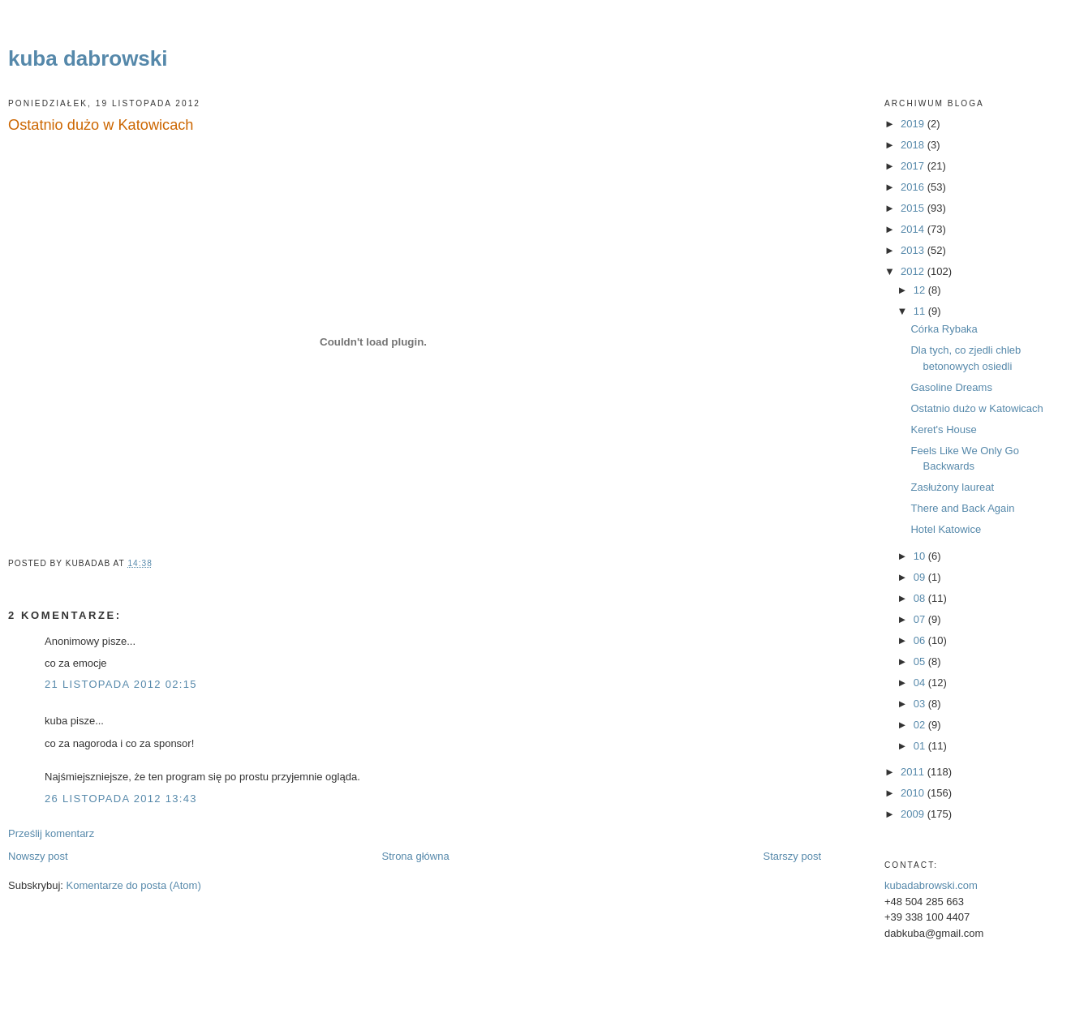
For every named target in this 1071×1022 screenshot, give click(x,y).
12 (921, 290)
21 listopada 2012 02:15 (121, 684)
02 (921, 725)
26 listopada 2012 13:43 (121, 798)
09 (921, 577)
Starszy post (792, 856)
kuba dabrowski (88, 58)
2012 (914, 271)
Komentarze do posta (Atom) (134, 885)
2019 (914, 124)
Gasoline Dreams (950, 387)
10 (921, 556)
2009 (914, 814)
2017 (914, 166)
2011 (914, 772)
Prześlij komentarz (51, 833)
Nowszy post (38, 856)
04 (921, 682)
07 (921, 619)
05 (921, 661)
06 (921, 640)
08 (921, 598)
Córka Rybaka (943, 329)
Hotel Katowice (945, 529)
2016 (914, 187)
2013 (914, 250)
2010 (914, 793)
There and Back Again (962, 508)
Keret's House (943, 429)
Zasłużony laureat (952, 487)
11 (921, 311)
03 (921, 704)
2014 (914, 229)
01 (921, 746)
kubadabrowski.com (931, 885)
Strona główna (415, 856)
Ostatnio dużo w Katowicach (100, 125)
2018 (914, 145)
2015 (914, 208)
